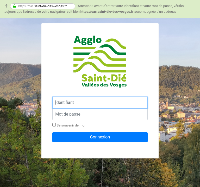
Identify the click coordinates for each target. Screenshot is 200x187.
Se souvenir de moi (68, 125)
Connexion (100, 137)
